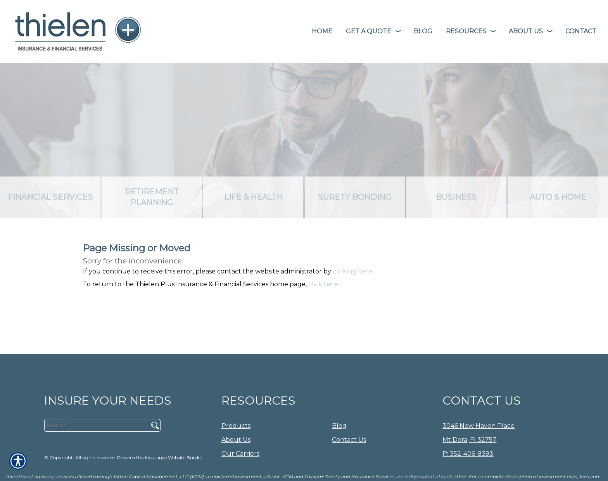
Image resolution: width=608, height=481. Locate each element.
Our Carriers (240, 453)
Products (235, 425)
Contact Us (349, 439)
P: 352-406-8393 (467, 453)
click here (323, 284)
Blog (339, 425)
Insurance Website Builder (173, 457)
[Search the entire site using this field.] (94, 425)
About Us (235, 439)
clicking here (353, 271)
